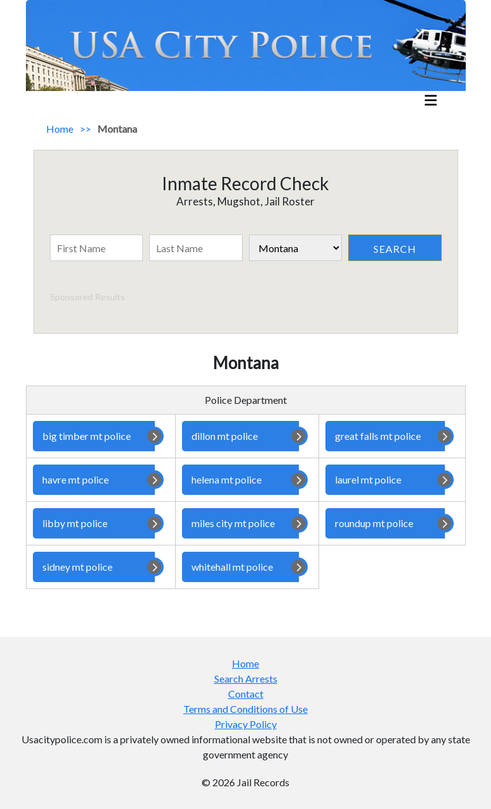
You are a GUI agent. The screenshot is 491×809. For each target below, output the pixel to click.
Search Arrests (245, 678)
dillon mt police (240, 436)
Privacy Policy (246, 724)
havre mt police (94, 479)
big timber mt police (94, 436)
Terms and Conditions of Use (245, 709)
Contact (246, 694)
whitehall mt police (240, 567)
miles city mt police (240, 523)
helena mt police (240, 479)
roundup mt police (385, 523)
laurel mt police (385, 479)
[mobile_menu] (431, 101)
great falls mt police (385, 436)
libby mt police (94, 523)
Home (59, 129)
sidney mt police (94, 567)
